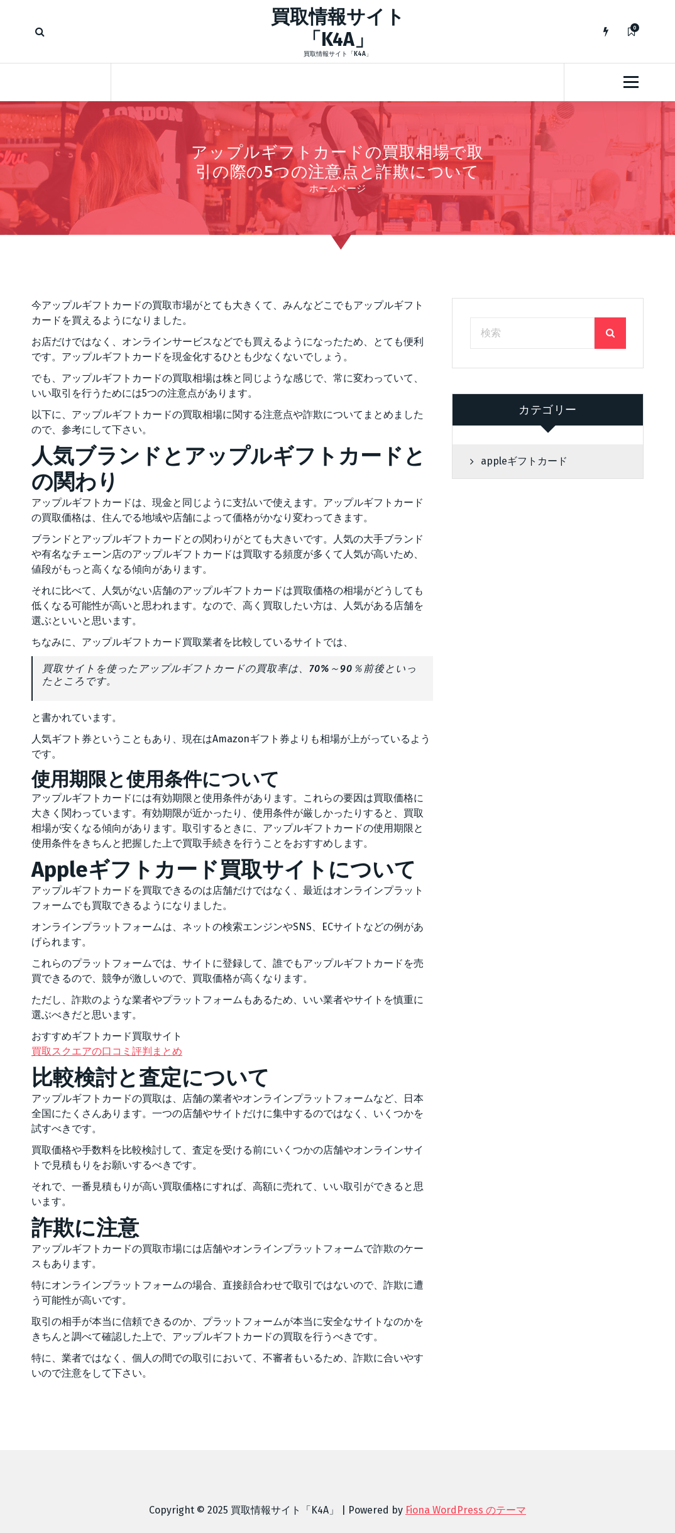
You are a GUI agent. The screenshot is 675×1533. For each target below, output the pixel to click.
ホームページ (337, 188)
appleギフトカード (524, 461)
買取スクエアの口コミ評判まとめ (106, 1051)
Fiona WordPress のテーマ (465, 1510)
